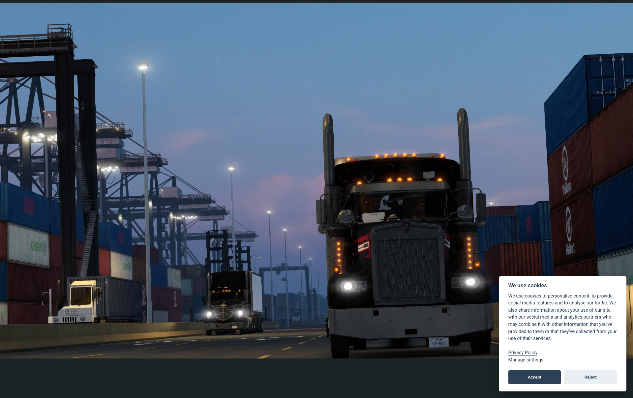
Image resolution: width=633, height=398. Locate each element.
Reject (591, 377)
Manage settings (526, 360)
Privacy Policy (523, 352)
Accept (534, 377)
